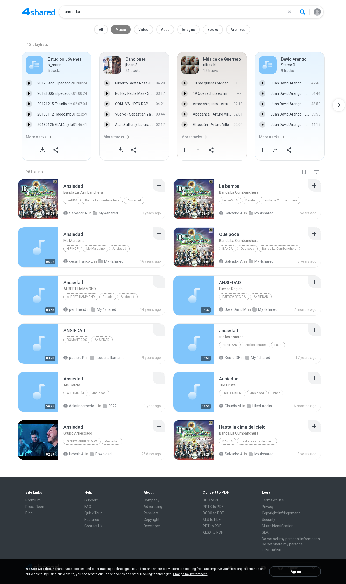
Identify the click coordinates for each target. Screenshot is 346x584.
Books (212, 29)
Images (188, 29)
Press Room (35, 506)
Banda (72, 200)
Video (143, 29)
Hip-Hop (73, 248)
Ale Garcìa (75, 393)
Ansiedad (134, 200)
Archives (238, 29)
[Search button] (302, 12)
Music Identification (277, 526)
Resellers (151, 513)
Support (91, 500)
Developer (152, 526)
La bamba (230, 200)
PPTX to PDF (213, 506)
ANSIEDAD (260, 297)
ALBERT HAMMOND (81, 297)
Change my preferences (190, 574)
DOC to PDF (212, 500)
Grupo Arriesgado (82, 441)
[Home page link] (38, 12)
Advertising (153, 506)
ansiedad (229, 345)
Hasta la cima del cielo (257, 441)
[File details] (38, 199)
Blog (29, 513)
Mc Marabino (95, 248)
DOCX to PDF (213, 513)
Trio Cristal (232, 393)
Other (276, 393)
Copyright (151, 519)
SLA (265, 532)
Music (121, 29)
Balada (108, 297)
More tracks (36, 137)
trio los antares (256, 345)
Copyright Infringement (281, 513)
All (101, 29)
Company (151, 500)
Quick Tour (93, 513)
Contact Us (93, 526)
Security (268, 519)
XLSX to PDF (213, 532)
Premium (33, 500)
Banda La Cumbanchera (102, 200)
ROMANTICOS (77, 340)
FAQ (87, 506)
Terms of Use (273, 500)
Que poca (247, 248)
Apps (165, 29)
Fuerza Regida (234, 297)
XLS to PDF (212, 519)
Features (91, 519)
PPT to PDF (212, 526)
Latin (277, 345)
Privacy (268, 506)
